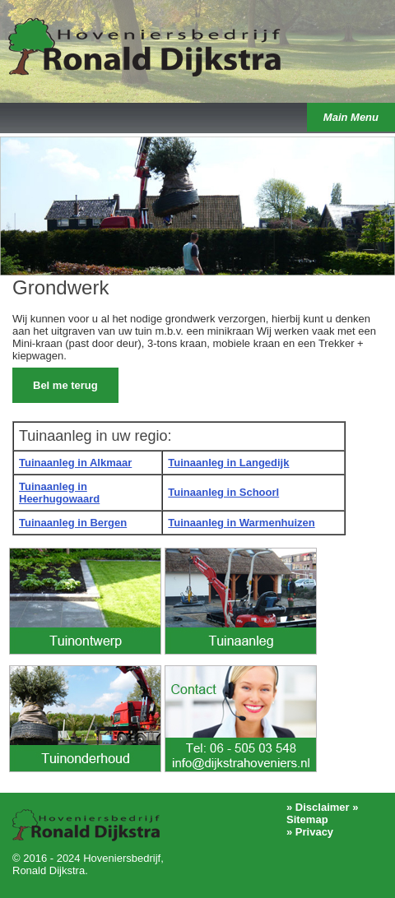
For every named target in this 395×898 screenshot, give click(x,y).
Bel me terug (65, 385)
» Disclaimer (318, 807)
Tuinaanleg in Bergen (73, 522)
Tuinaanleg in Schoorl (223, 492)
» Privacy (309, 832)
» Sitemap (322, 813)
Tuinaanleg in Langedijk (228, 462)
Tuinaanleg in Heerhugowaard (59, 492)
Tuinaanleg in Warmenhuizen (241, 522)
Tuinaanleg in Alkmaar (75, 462)
